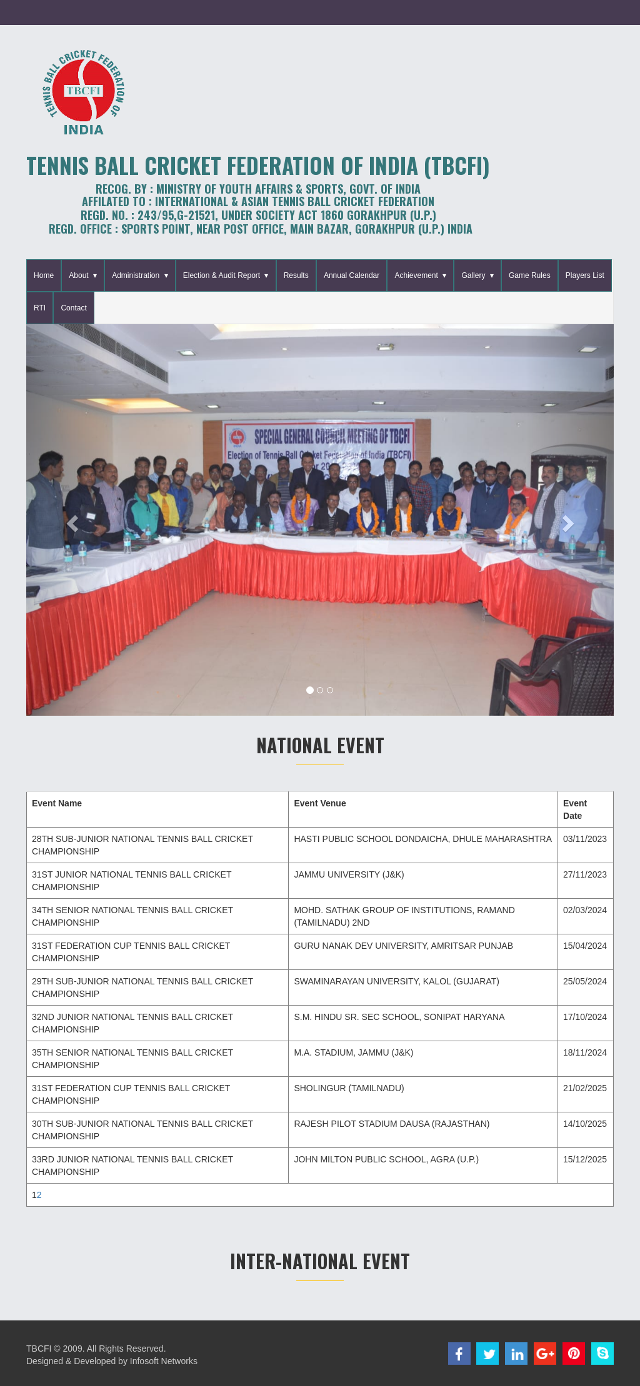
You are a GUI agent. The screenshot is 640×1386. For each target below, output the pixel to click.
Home (44, 275)
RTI (40, 308)
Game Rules (530, 275)
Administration (135, 275)
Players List (585, 275)
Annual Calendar (351, 275)
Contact (73, 308)
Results (296, 275)
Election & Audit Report (221, 275)
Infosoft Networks (164, 1361)
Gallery (473, 275)
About (78, 275)
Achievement (416, 275)
